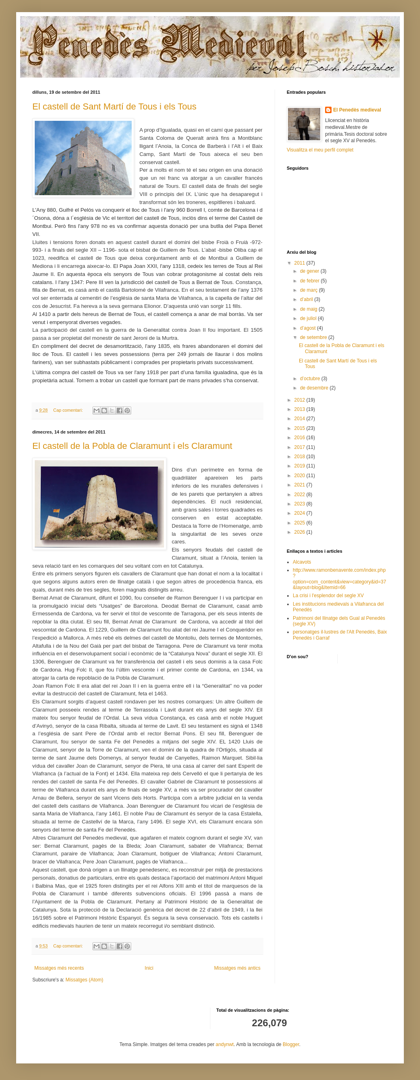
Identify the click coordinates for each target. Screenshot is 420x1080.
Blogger (291, 1044)
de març (309, 290)
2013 (300, 409)
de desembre (315, 388)
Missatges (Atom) (84, 980)
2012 (300, 400)
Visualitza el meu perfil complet (320, 150)
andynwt (225, 1044)
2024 (300, 513)
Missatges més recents (59, 968)
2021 (300, 485)
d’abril (307, 299)
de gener (310, 271)
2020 (300, 475)
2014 (300, 418)
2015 (300, 428)
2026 (300, 532)
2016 (300, 437)
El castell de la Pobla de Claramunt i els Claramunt (132, 446)
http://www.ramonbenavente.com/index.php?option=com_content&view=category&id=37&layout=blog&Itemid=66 (339, 578)
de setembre (314, 337)
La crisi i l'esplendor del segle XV (328, 595)
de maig (309, 309)
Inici (149, 968)
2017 (300, 447)
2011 (300, 263)
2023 (300, 504)
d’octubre (310, 378)
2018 (300, 456)
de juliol (309, 318)
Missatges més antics (237, 968)
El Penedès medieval (357, 110)
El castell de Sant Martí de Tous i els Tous (114, 106)
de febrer (310, 281)
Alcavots (302, 562)
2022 (300, 494)
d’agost (308, 328)
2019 (300, 466)
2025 (300, 523)
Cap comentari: (68, 410)
